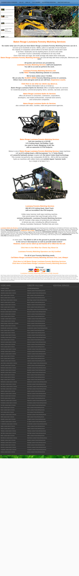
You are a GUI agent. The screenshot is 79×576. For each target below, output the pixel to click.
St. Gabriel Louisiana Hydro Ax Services (8, 421)
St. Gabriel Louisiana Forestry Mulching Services (36, 421)
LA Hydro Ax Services (5, 288)
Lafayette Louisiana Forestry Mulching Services (36, 360)
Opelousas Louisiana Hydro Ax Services (8, 393)
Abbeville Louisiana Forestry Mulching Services (36, 290)
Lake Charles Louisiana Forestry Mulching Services (37, 363)
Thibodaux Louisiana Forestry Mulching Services (36, 430)
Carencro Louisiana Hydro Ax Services (8, 314)
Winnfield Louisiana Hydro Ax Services (8, 444)
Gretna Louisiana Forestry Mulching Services (35, 339)
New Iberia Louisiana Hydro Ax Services (8, 384)
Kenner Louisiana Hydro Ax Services (8, 358)
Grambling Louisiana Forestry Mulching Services (36, 337)
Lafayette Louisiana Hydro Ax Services (8, 360)
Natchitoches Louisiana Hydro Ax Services (9, 381)
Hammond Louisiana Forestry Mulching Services (36, 342)
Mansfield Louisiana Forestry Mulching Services (36, 370)
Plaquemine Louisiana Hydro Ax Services (8, 400)
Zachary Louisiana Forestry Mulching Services (36, 451)
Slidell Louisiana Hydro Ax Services (7, 416)
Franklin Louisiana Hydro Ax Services (8, 332)
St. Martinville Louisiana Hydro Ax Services (9, 423)
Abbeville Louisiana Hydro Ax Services (8, 290)
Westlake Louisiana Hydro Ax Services (8, 440)
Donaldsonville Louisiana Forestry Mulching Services (37, 328)
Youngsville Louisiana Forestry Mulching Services (36, 449)
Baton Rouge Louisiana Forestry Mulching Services (37, 300)
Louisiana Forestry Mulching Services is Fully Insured (39, 273)
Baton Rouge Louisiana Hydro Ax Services (9, 300)
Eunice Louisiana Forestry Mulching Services (35, 330)
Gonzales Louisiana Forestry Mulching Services (36, 335)
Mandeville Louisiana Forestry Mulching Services (36, 367)
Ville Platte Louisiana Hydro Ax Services (8, 433)
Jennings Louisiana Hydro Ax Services (8, 351)
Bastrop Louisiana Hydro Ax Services (8, 297)
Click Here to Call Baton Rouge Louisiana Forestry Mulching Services (39, 261)
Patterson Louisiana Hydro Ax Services (8, 395)
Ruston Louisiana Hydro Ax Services (8, 409)
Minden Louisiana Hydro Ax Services (8, 374)
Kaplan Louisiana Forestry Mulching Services (36, 356)
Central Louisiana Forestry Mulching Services (36, 316)
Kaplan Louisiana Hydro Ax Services (8, 356)
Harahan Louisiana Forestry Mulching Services (36, 344)
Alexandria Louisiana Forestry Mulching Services (36, 293)
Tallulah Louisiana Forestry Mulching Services (36, 428)
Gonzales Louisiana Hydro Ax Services (8, 335)
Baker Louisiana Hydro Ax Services (7, 295)
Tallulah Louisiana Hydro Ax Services (8, 428)
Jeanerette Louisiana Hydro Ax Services (8, 349)
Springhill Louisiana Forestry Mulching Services (36, 419)
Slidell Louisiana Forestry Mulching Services (35, 416)
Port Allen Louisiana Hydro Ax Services (8, 405)
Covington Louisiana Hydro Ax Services (8, 318)
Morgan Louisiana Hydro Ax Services (8, 379)
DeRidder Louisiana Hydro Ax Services (8, 325)
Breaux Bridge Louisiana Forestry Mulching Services (37, 309)
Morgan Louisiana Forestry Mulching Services (36, 379)
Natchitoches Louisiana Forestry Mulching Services (37, 381)
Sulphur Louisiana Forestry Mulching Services (36, 426)
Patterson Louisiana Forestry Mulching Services (36, 395)
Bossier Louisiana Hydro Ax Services (8, 307)
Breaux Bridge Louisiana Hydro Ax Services (9, 309)
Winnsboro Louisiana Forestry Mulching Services (36, 447)
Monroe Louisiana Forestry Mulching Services (36, 377)
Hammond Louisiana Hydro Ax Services (8, 342)
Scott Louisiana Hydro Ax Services (7, 412)
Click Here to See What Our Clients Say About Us (39, 247)
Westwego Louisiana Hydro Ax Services (8, 442)
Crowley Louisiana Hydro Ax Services (8, 321)
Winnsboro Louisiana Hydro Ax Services (8, 447)
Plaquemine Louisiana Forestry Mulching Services (36, 400)
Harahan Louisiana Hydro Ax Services (8, 344)
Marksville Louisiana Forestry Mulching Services (36, 372)
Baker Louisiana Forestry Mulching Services (35, 295)
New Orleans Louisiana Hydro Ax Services (9, 386)
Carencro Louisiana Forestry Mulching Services (36, 314)
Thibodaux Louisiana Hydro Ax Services (8, 430)
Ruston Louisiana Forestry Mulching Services (36, 409)
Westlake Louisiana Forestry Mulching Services (36, 440)
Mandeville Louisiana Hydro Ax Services (8, 367)
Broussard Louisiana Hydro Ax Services (8, 311)
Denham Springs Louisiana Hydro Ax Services (9, 323)
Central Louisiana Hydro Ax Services (8, 316)
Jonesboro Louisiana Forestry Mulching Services (36, 353)
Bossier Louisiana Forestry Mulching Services (36, 307)
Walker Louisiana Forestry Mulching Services (36, 435)
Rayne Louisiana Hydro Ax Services (7, 407)
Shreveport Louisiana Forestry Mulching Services (36, 414)
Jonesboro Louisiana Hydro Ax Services (8, 353)
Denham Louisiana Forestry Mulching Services (36, 323)
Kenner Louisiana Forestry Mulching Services (36, 358)
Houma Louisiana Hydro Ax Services (8, 346)
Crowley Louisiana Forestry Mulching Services (36, 321)
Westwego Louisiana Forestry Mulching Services (36, 442)
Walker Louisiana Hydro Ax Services (8, 435)
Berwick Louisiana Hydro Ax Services (8, 302)
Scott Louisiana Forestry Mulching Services (35, 412)
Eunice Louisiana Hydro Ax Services (8, 330)
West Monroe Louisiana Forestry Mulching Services (37, 437)
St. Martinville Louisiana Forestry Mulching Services (37, 423)
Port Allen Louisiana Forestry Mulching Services (36, 405)
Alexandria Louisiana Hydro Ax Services (8, 293)
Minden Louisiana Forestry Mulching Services (36, 374)
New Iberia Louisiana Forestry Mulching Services (36, 384)
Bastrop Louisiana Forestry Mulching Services (36, 297)
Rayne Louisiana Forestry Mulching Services (35, 407)
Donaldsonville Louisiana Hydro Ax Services (9, 328)
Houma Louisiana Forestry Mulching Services (36, 346)
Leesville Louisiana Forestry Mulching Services (36, 365)
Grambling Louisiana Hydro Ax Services (8, 337)
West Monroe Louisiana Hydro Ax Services (9, 437)
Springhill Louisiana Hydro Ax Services (8, 419)
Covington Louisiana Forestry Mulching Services (36, 318)
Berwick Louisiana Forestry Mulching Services (36, 302)
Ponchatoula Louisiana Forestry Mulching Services (37, 402)
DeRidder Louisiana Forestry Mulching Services (36, 325)
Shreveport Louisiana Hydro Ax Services (8, 414)
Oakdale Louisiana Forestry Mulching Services (36, 391)
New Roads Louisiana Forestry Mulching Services (36, 388)
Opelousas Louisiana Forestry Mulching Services (36, 393)
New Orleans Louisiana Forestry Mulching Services (37, 386)
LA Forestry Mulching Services (33, 288)
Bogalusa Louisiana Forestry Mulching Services (36, 304)
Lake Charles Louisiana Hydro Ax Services (9, 363)
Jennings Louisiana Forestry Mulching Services (36, 351)
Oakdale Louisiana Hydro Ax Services (8, 391)
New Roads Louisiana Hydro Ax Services (8, 388)
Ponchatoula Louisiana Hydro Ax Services (9, 402)
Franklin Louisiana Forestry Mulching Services (36, 332)
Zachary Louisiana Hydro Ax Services (8, 451)
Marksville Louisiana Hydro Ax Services (8, 372)
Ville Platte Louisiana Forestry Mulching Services (36, 433)
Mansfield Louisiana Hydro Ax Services (8, 370)
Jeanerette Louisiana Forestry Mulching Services (36, 349)
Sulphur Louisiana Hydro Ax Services (8, 426)
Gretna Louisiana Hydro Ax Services (8, 339)
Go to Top (76, 456)
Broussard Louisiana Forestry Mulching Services (36, 311)
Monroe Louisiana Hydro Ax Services (8, 377)
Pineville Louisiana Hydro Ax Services (8, 398)
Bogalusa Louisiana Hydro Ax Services (8, 304)
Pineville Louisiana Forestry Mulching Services (36, 398)
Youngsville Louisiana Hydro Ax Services (8, 449)
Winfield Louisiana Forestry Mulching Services (36, 444)
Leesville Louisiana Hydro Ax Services (8, 365)
